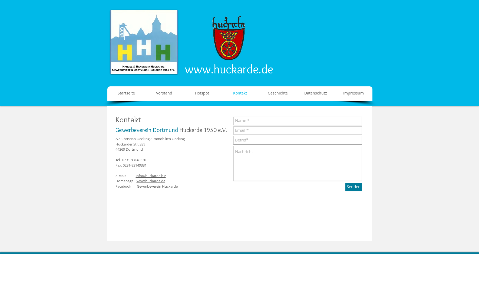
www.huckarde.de (229, 69)
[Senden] (353, 187)
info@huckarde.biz (151, 175)
